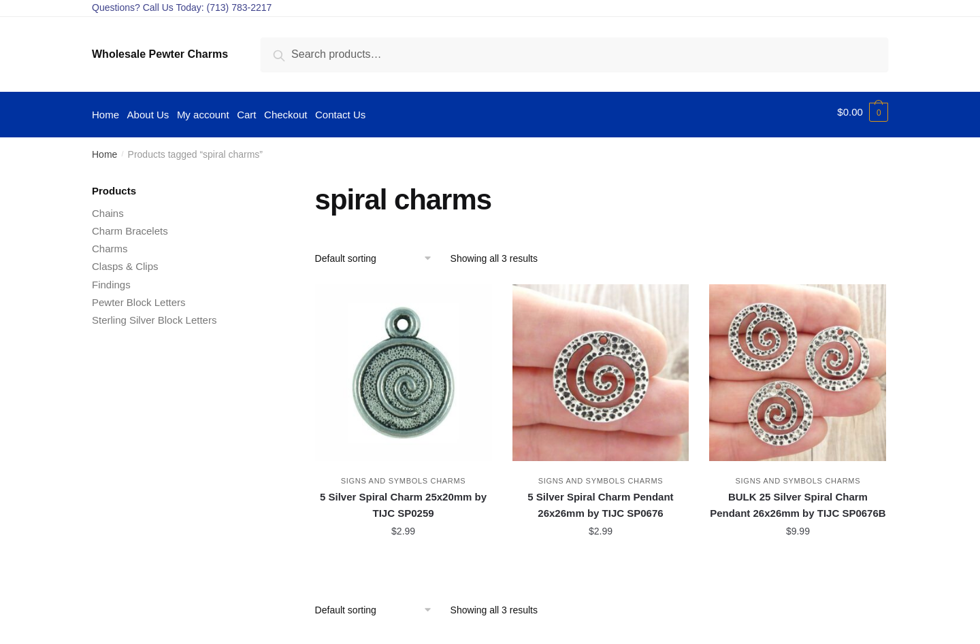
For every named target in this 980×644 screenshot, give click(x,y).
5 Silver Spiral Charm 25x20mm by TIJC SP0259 (403, 500)
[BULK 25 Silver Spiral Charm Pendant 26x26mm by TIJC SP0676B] (797, 367)
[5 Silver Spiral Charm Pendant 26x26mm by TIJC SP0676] (600, 367)
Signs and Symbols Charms (403, 476)
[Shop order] (378, 253)
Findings (111, 280)
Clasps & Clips (125, 261)
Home (104, 149)
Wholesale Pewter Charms (160, 54)
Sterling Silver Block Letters (154, 315)
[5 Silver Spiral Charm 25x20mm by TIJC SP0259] (403, 367)
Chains (108, 208)
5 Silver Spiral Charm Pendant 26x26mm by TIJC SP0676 (600, 500)
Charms (110, 244)
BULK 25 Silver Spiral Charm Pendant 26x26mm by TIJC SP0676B (797, 500)
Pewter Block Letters (139, 297)
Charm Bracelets (130, 226)
